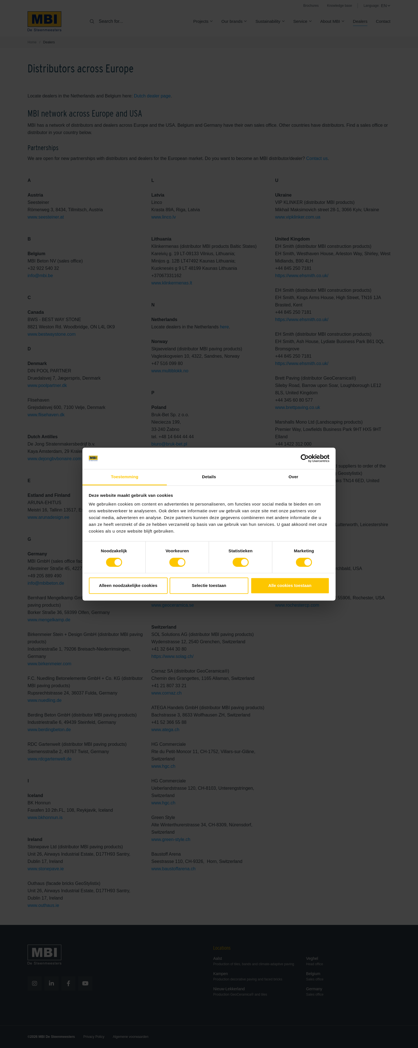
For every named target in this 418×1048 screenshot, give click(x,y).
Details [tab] (209, 477)
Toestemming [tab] (124, 477)
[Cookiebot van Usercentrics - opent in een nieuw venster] (304, 458)
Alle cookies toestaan (289, 585)
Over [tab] (293, 477)
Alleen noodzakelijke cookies (128, 585)
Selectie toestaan (209, 585)
